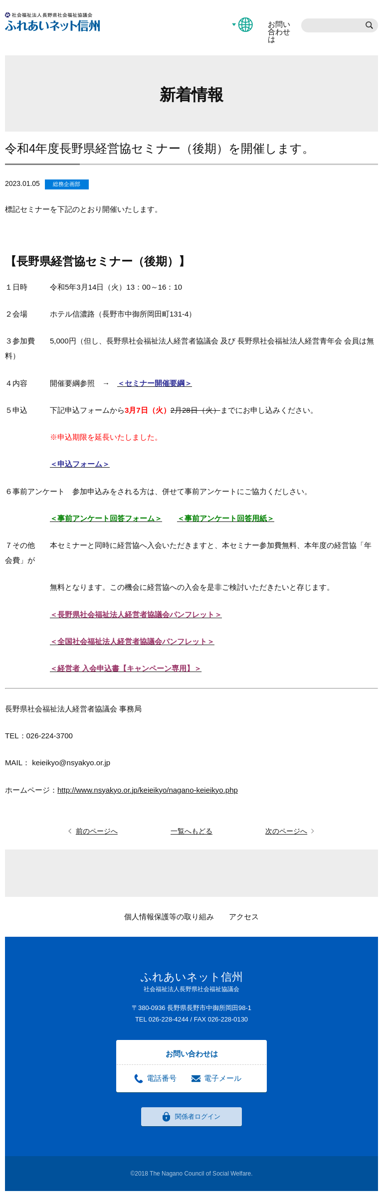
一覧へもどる (191, 831)
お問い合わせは (279, 31)
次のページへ (286, 831)
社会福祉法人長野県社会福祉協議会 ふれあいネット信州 (52, 21)
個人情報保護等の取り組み (169, 916)
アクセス (244, 916)
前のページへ (97, 831)
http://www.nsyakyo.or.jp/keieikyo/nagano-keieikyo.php (147, 790)
